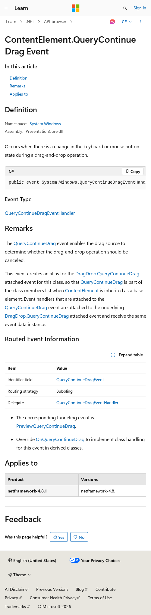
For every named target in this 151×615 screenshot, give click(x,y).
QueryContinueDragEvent (80, 379)
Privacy (11, 597)
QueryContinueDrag (35, 243)
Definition (18, 78)
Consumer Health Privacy (53, 597)
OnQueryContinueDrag (60, 439)
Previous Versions (52, 589)
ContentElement (82, 290)
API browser (55, 21)
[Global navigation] (6, 8)
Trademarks (15, 606)
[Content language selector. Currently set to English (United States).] (32, 560)
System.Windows (45, 123)
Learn (11, 21)
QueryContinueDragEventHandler (40, 213)
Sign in (140, 8)
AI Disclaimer (17, 589)
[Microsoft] (76, 8)
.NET (30, 21)
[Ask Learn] (112, 22)
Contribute (105, 589)
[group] (75, 182)
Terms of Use (100, 597)
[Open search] (125, 8)
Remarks (17, 86)
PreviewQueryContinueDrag (45, 426)
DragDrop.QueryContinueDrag (107, 273)
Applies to (19, 94)
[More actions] (141, 22)
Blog (80, 589)
